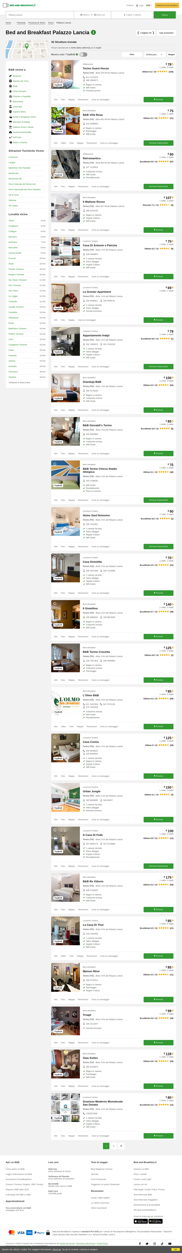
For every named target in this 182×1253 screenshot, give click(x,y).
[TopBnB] (83, 54)
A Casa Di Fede (93, 834)
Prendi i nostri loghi (142, 1179)
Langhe (12, 162)
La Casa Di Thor (93, 924)
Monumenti (18, 101)
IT (149, 5)
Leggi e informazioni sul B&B (19, 1174)
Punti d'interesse (98, 1179)
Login (140, 5)
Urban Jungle (91, 791)
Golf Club (17, 137)
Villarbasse (13, 318)
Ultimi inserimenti (99, 1208)
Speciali (94, 1174)
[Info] (77, 54)
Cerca (165, 15)
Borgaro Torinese (16, 274)
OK (175, 1249)
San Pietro (13, 291)
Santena (12, 377)
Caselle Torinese (16, 307)
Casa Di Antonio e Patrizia (100, 245)
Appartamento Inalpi (96, 335)
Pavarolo (13, 355)
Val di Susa (14, 195)
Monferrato (13, 173)
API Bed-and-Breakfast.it (145, 1210)
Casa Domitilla (92, 561)
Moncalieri (13, 247)
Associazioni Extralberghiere (19, 1179)
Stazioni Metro (19, 112)
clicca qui (57, 1249)
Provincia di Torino (36, 23)
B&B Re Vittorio (93, 881)
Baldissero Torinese (17, 328)
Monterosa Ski (15, 179)
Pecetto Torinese (16, 269)
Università (17, 107)
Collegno (13, 231)
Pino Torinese (15, 285)
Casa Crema (91, 741)
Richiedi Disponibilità (158, 143)
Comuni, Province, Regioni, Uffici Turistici (24, 1184)
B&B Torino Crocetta (96, 651)
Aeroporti (17, 76)
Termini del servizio (67, 1243)
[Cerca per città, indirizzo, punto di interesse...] (40, 14)
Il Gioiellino (90, 608)
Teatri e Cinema (20, 142)
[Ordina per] (154, 54)
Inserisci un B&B (141, 1169)
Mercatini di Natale (21, 122)
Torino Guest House (96, 68)
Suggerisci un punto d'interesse (105, 1184)
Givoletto (13, 366)
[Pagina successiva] (121, 1146)
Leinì (11, 339)
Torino (51, 23)
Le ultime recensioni (100, 1203)
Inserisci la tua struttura (167, 5)
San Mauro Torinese (18, 280)
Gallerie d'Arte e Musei (23, 127)
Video (63, 143)
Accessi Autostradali (22, 132)
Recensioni (83, 99)
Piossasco (13, 372)
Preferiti (129, 5)
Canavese (13, 157)
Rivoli (11, 264)
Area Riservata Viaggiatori (146, 1200)
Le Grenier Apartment (97, 291)
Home (8, 23)
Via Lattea (13, 206)
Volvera (12, 361)
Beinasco (13, 237)
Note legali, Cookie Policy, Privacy (149, 1189)
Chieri (11, 350)
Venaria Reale (15, 253)
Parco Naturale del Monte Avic (22, 184)
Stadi (15, 86)
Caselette (13, 312)
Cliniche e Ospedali (21, 96)
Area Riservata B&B (143, 1194)
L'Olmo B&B (91, 695)
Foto (63, 99)
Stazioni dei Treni (21, 81)
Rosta (11, 323)
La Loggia (13, 296)
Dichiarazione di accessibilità (147, 1205)
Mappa (71, 99)
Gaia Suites (90, 1057)
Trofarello (13, 301)
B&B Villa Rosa (93, 114)
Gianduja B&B (92, 381)
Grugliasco (13, 226)
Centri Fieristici (19, 91)
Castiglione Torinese (18, 345)
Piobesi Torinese (16, 334)
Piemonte (21, 23)
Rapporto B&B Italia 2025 (17, 1189)
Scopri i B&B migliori (100, 1198)
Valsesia (12, 200)
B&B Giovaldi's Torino (97, 425)
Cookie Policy (102, 1243)
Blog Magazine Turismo (101, 1169)
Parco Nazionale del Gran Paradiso (25, 189)
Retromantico (92, 158)
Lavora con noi (140, 1184)
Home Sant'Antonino (96, 515)
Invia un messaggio (100, 99)
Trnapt (87, 1014)
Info (55, 99)
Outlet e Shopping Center (24, 117)
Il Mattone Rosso (94, 201)
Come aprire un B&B (15, 1169)
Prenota (158, 99)
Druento (12, 258)
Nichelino (13, 242)
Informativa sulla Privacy (85, 1243)
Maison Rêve (91, 971)
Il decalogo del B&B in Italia (18, 1194)
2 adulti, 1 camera (132, 15)
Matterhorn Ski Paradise (20, 168)
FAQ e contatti (140, 1174)
